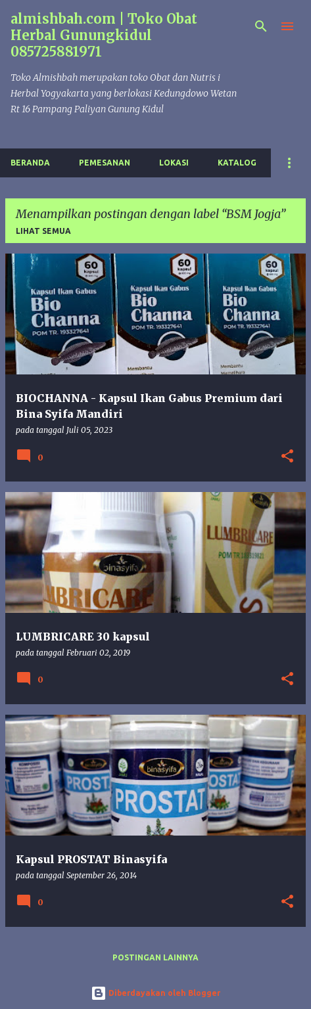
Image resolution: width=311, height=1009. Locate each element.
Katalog (237, 162)
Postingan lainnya (155, 957)
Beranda (30, 162)
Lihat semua (43, 231)
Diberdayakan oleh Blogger (155, 993)
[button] (287, 457)
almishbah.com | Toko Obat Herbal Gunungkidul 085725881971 (104, 35)
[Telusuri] (261, 26)
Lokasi (174, 162)
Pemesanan (104, 162)
